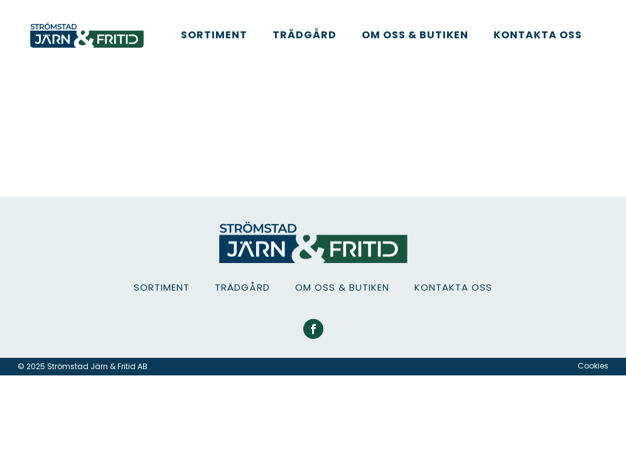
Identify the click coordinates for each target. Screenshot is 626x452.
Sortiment (214, 35)
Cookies (593, 366)
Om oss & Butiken (415, 35)
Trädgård (305, 35)
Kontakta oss (538, 35)
